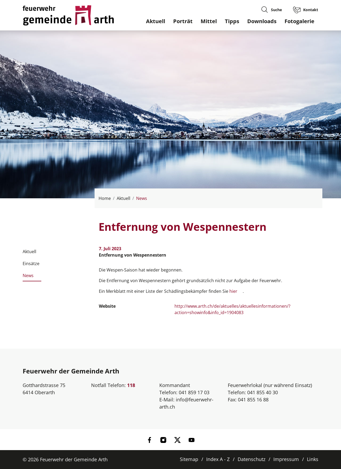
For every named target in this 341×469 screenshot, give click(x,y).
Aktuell (155, 21)
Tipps (232, 21)
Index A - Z (218, 459)
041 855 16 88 (253, 399)
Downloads (262, 21)
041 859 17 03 (194, 392)
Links (312, 459)
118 (131, 385)
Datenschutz (251, 459)
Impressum (286, 459)
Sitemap (189, 459)
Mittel (209, 21)
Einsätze (31, 263)
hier (236, 291)
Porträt (183, 21)
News (28, 277)
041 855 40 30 (262, 392)
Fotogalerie (299, 21)
